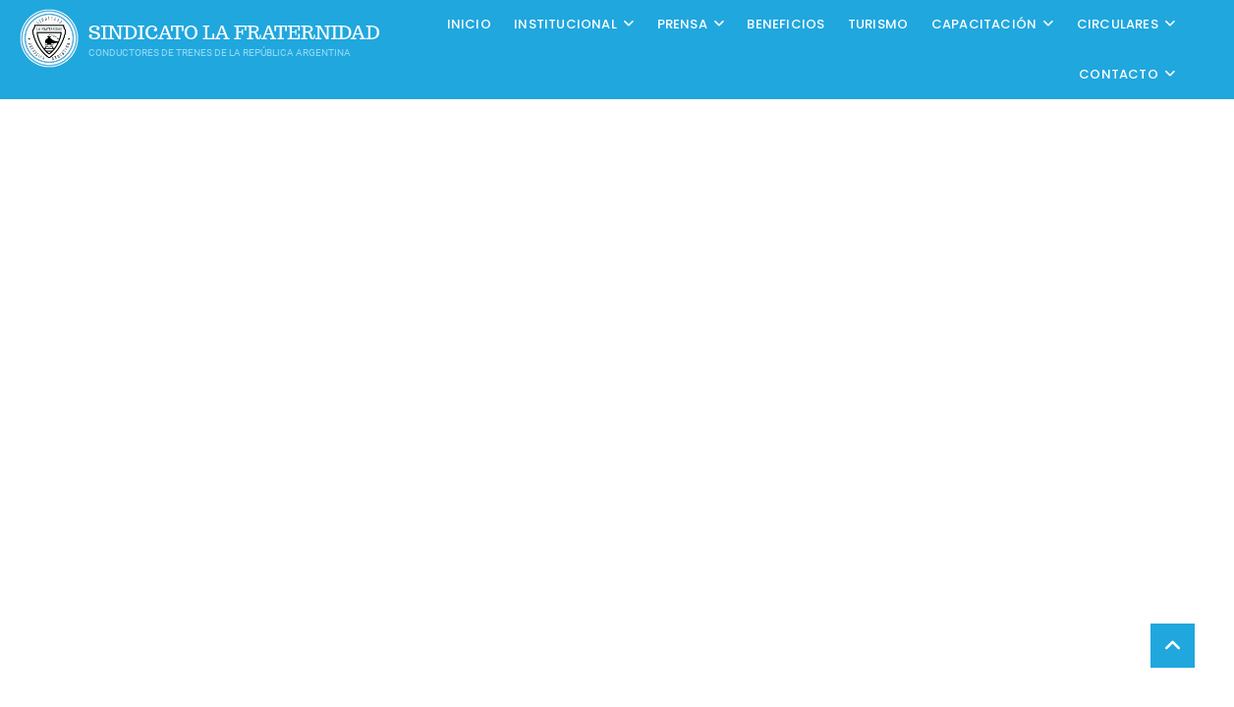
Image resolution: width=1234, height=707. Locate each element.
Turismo (878, 24)
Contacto (1118, 74)
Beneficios (785, 24)
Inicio (469, 24)
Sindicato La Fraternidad (234, 33)
